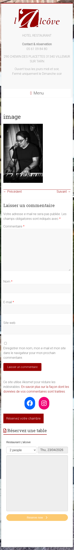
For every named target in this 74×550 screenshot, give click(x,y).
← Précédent (12, 191)
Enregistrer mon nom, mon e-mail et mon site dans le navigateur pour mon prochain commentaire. (34, 353)
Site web (9, 323)
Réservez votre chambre (23, 418)
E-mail (8, 302)
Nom (7, 281)
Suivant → (64, 191)
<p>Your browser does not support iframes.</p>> (37, 481)
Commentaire (13, 226)
